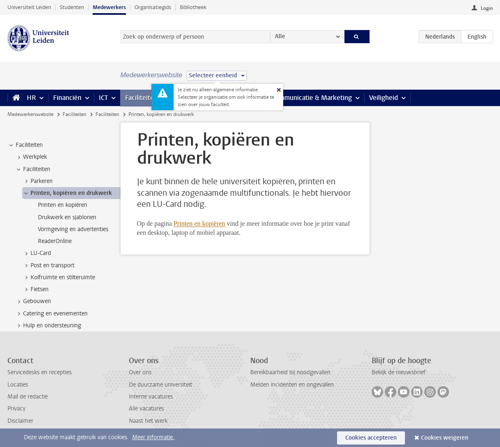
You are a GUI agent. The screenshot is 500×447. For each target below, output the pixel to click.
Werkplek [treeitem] (31, 157)
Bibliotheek (193, 7)
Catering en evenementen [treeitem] (51, 314)
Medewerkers (109, 7)
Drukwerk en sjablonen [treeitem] (67, 217)
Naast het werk (148, 421)
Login (487, 8)
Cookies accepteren (371, 438)
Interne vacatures (151, 397)
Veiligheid (383, 97)
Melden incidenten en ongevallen (292, 385)
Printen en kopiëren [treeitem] (62, 205)
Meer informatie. (153, 437)
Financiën (67, 97)
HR (31, 97)
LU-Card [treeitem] (37, 253)
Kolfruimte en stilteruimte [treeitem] (59, 277)
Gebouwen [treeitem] (33, 301)
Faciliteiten (141, 97)
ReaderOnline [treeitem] (55, 241)
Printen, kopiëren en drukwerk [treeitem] (67, 193)
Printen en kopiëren (199, 223)
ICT (103, 97)
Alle (280, 36)
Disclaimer (20, 421)
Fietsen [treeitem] (36, 289)
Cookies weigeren (444, 438)
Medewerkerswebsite (30, 114)
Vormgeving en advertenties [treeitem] (73, 229)
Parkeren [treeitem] (38, 181)
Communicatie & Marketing (312, 97)
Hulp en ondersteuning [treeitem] (48, 326)
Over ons (140, 372)
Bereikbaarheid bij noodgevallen (290, 372)
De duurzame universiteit (160, 385)
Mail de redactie (27, 397)
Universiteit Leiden (29, 7)
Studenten (72, 7)
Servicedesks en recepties (39, 372)
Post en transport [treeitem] (48, 266)
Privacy (16, 408)
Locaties (17, 385)
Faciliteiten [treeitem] (25, 145)
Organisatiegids (153, 7)
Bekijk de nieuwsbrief (399, 372)
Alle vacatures (146, 408)
